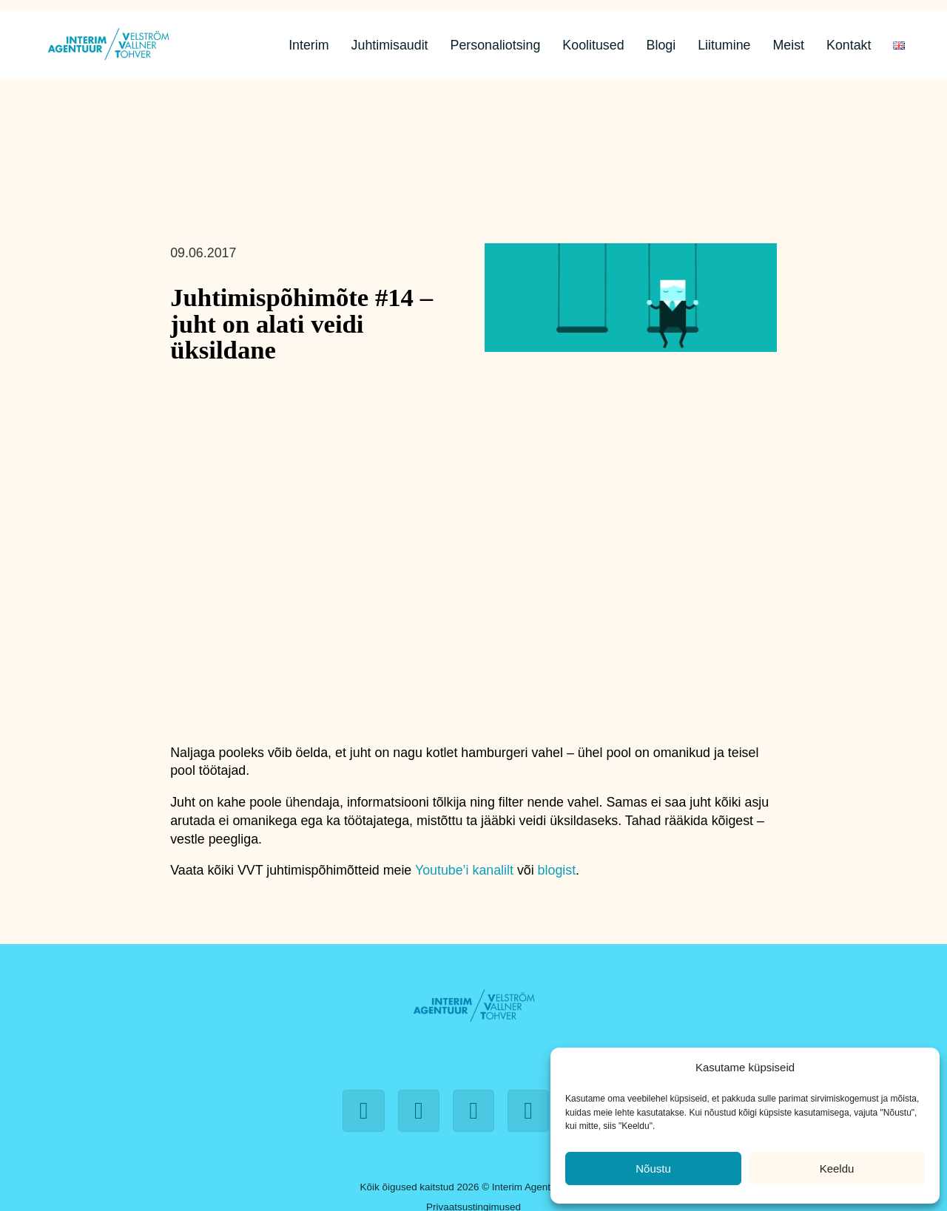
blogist (557, 870)
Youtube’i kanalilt (464, 870)
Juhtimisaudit (389, 45)
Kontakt (848, 45)
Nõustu (653, 1168)
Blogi (661, 45)
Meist (788, 45)
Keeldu (837, 1168)
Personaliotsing (496, 45)
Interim (308, 45)
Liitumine (724, 45)
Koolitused (593, 45)
